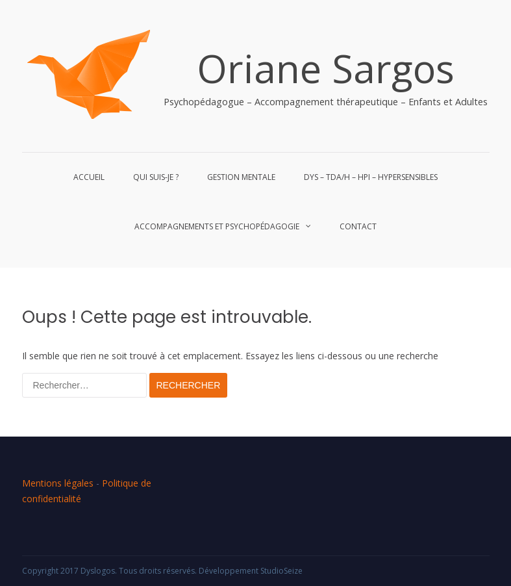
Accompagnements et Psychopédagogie (216, 226)
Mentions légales (57, 483)
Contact (358, 226)
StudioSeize (281, 570)
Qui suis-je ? (156, 177)
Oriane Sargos (326, 68)
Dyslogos (98, 570)
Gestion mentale (241, 177)
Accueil (89, 177)
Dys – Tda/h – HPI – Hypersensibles (371, 177)
